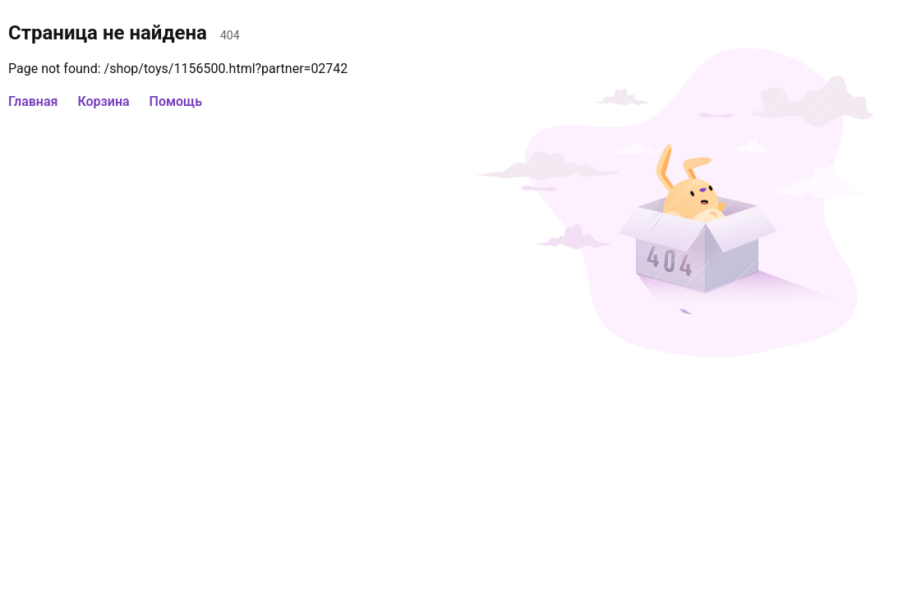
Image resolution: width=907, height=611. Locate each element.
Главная (33, 101)
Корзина (103, 101)
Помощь (176, 101)
